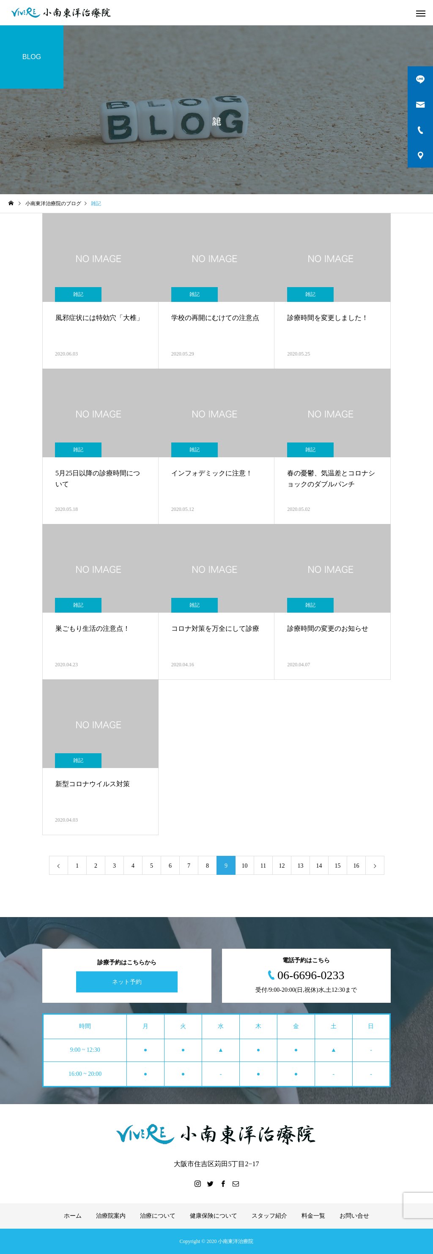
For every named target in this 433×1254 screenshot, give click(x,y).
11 (263, 866)
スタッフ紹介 (269, 1216)
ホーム (73, 1216)
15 (338, 866)
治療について (157, 1216)
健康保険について (213, 1216)
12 (282, 866)
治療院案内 (111, 1216)
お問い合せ (354, 1216)
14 (319, 866)
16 (356, 866)
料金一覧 (313, 1216)
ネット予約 (127, 982)
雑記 (78, 294)
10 (245, 866)
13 (301, 866)
